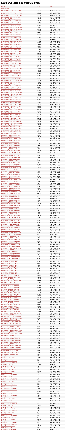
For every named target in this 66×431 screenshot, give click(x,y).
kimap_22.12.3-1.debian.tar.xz (9, 415)
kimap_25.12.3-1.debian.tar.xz (9, 367)
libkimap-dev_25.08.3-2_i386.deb (10, 195)
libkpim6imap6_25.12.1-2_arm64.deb (11, 48)
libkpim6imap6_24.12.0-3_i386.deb (10, 126)
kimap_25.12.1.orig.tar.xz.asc (9, 369)
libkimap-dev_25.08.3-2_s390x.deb (10, 188)
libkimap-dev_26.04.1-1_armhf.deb (10, 143)
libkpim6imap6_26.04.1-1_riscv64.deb (11, 12)
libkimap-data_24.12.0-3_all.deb (9, 273)
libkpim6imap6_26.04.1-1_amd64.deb (11, 22)
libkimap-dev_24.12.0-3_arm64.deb (10, 256)
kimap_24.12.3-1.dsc (6, 393)
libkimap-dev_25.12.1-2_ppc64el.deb (11, 166)
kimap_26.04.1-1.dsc (6, 359)
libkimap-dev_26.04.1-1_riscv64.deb (10, 137)
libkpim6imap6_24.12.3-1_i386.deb (10, 95)
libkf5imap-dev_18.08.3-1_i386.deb (10, 343)
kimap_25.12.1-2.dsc (6, 373)
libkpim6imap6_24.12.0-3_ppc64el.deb (11, 123)
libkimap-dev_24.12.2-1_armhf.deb (10, 237)
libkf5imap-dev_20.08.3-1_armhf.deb (11, 337)
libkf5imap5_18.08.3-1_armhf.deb (10, 308)
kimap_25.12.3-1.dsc (6, 366)
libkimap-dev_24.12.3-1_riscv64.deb (10, 215)
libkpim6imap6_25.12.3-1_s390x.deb (11, 24)
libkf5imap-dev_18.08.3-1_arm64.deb (11, 347)
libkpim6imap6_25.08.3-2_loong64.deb (11, 68)
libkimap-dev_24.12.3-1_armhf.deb (10, 222)
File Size (39, 6)
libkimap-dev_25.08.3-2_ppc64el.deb (11, 191)
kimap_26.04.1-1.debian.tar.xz (9, 361)
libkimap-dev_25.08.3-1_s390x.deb (10, 202)
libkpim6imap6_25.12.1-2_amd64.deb (11, 49)
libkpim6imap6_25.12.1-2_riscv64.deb (11, 39)
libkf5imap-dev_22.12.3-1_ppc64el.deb (11, 314)
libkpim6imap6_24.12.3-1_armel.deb (10, 99)
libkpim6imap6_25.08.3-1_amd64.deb (11, 87)
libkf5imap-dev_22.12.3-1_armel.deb (11, 323)
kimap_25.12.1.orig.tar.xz (8, 371)
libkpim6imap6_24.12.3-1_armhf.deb (11, 97)
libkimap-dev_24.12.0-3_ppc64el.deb (11, 248)
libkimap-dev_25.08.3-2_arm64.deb (10, 198)
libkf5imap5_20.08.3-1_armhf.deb (10, 299)
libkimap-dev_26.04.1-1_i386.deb (10, 142)
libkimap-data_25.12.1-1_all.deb (9, 265)
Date (51, 6)
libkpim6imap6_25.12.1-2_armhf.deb (11, 46)
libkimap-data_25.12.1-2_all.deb (9, 263)
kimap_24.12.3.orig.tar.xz (8, 391)
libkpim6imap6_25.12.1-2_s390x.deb (11, 37)
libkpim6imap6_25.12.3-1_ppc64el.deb (11, 27)
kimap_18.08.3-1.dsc (6, 427)
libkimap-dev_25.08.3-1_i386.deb (10, 207)
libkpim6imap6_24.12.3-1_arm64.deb (11, 101)
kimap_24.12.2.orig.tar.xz (8, 398)
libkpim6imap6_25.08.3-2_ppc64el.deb (11, 66)
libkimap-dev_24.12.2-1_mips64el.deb (11, 234)
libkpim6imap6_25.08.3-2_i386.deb (10, 70)
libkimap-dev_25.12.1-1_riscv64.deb (10, 178)
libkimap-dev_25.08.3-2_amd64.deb (10, 200)
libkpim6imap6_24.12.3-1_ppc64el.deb (11, 92)
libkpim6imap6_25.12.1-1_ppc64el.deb (11, 54)
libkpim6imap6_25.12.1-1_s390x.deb (11, 51)
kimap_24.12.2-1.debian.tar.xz (9, 402)
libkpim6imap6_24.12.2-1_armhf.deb (11, 113)
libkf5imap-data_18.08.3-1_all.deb (10, 354)
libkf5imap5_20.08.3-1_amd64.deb (10, 304)
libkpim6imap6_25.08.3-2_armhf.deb (11, 72)
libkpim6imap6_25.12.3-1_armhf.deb (11, 32)
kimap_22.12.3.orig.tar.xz (8, 412)
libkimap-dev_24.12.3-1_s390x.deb (10, 214)
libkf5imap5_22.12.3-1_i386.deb (9, 282)
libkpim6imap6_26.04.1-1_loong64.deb (11, 15)
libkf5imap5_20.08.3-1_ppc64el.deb (10, 292)
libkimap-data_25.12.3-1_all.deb (9, 261)
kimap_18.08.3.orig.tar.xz (8, 426)
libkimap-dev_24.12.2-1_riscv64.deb (10, 231)
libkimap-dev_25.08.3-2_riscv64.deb (10, 190)
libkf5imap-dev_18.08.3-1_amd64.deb (11, 349)
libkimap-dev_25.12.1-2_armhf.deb (10, 171)
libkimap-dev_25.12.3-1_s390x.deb (10, 149)
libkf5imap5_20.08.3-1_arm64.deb (10, 302)
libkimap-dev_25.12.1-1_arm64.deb (10, 184)
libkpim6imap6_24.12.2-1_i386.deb (10, 111)
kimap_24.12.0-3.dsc (6, 407)
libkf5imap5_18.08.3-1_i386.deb (9, 306)
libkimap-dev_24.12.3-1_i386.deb (10, 220)
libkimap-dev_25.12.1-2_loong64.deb (11, 167)
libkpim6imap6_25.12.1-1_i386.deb (10, 56)
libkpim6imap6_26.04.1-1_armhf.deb (11, 19)
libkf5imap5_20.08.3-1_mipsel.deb (10, 294)
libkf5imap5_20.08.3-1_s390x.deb (10, 291)
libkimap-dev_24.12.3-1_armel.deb (10, 224)
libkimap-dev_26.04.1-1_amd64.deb (10, 147)
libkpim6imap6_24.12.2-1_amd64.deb (11, 118)
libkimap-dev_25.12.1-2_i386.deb (10, 169)
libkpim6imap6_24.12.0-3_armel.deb (10, 130)
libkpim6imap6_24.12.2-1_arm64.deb (11, 116)
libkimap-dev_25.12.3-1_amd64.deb (10, 160)
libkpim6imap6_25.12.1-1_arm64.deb (11, 60)
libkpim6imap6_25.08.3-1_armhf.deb (11, 84)
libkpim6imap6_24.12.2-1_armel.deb (10, 114)
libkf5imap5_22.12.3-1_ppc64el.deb (10, 277)
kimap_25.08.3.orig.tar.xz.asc (9, 379)
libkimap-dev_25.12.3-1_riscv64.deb (10, 150)
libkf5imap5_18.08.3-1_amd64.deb (10, 311)
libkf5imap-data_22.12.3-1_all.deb (10, 350)
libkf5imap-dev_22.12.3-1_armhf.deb (11, 321)
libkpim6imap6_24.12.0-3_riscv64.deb (11, 121)
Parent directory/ (5, 8)
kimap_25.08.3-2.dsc (6, 383)
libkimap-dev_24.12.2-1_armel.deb (10, 239)
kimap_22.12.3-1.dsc (6, 414)
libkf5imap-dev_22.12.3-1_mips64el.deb (11, 318)
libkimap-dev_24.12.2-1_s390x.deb (10, 229)
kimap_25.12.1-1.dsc (6, 376)
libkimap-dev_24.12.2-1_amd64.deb (10, 243)
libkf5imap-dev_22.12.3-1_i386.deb (10, 320)
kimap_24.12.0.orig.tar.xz (8, 405)
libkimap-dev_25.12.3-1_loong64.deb (11, 154)
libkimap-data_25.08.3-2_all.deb (9, 267)
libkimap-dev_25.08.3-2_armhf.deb (10, 196)
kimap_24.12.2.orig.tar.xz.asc (9, 397)
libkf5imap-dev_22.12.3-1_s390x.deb (11, 313)
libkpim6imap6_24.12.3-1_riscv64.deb (11, 90)
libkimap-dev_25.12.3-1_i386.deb (10, 155)
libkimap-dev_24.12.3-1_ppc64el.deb (11, 217)
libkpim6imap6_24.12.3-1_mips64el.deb (11, 94)
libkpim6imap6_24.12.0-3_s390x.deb (11, 119)
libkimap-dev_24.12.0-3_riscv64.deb (10, 246)
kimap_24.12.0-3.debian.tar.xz (9, 409)
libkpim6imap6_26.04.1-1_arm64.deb (11, 20)
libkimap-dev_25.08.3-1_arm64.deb (10, 210)
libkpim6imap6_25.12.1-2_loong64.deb (11, 42)
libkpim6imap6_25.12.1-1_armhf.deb (11, 58)
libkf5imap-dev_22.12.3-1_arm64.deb (11, 325)
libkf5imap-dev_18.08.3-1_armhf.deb (11, 345)
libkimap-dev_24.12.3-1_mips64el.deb (11, 219)
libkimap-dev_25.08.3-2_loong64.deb (11, 193)
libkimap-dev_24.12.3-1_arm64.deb (10, 225)
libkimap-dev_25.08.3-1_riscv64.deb (10, 203)
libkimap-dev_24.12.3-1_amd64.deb (10, 227)
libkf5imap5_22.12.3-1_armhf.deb (10, 284)
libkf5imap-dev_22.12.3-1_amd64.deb (11, 326)
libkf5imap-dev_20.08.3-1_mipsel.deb (11, 332)
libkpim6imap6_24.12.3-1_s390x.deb (11, 89)
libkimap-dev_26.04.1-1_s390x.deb (10, 135)
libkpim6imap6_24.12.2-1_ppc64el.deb (11, 108)
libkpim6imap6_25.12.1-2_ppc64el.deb (11, 41)
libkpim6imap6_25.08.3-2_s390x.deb (11, 63)
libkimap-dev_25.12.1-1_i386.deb (10, 181)
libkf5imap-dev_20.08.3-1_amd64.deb (11, 342)
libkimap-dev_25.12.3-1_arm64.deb (10, 159)
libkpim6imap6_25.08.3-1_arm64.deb (11, 85)
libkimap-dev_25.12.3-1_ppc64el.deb (11, 152)
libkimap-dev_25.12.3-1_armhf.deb (10, 157)
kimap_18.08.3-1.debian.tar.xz (9, 429)
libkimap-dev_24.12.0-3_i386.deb (10, 251)
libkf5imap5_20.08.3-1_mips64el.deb (11, 296)
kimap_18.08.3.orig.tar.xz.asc (9, 424)
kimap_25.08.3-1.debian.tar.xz (9, 388)
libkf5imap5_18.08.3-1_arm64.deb (10, 309)
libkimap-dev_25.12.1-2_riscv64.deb (10, 164)
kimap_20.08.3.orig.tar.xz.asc (9, 417)
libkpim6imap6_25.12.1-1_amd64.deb (11, 61)
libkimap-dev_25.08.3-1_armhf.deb (10, 208)
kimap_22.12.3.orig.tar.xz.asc (9, 410)
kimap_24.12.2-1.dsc (6, 400)
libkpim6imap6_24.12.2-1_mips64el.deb (11, 109)
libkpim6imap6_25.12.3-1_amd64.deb (11, 36)
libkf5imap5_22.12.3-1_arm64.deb (10, 287)
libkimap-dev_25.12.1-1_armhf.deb (10, 183)
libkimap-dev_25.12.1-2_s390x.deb (10, 162)
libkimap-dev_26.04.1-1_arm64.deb (10, 145)
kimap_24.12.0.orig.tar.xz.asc (9, 403)
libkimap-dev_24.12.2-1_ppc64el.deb (11, 232)
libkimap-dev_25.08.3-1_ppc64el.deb (11, 205)
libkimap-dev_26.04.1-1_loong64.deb (11, 140)
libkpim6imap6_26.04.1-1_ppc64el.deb (11, 13)
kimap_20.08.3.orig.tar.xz (8, 419)
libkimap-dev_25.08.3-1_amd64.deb (10, 212)
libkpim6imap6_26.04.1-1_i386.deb (10, 17)
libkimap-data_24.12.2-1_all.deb (9, 272)
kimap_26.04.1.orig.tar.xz (8, 357)
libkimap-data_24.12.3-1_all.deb (9, 270)
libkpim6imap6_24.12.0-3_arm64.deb (11, 131)
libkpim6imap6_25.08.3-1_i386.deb (10, 82)
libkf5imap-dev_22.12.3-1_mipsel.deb (11, 316)
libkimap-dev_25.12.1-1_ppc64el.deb (11, 179)
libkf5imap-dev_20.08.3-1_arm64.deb (11, 340)
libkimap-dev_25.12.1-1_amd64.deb (10, 186)
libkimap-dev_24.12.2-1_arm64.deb (10, 241)
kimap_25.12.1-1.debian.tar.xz (9, 378)
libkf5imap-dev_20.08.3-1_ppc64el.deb (11, 330)
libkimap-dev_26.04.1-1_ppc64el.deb (11, 138)
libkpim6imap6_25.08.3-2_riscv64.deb (11, 65)
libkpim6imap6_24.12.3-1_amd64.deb (11, 102)
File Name (4, 6)
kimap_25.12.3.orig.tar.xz (8, 364)
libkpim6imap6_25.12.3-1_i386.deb (10, 30)
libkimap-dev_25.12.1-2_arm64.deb (10, 172)
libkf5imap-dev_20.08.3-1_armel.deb (11, 338)
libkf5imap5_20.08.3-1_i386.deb (9, 297)
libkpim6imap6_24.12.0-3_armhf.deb (11, 128)
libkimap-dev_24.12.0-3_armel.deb (10, 255)
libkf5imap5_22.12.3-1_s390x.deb (10, 275)
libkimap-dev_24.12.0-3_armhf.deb (10, 253)
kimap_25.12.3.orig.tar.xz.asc (9, 362)
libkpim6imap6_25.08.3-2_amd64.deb (11, 75)
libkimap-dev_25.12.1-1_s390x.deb (10, 176)
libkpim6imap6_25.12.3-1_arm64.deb (11, 34)
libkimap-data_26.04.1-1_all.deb (9, 260)
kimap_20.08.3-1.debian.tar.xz (9, 422)
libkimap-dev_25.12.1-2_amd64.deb (10, 174)
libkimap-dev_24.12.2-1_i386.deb (10, 236)
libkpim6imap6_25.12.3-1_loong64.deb (11, 29)
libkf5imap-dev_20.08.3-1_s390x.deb (11, 328)
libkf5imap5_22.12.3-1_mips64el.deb (11, 280)
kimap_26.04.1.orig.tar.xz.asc (9, 355)
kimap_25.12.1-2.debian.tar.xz (9, 374)
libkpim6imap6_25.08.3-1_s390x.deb (11, 77)
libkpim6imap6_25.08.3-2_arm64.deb (11, 73)
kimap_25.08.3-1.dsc (6, 386)
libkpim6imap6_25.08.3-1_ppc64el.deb (11, 80)
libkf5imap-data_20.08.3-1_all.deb (10, 352)
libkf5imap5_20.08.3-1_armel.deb (10, 301)
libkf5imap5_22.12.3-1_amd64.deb (10, 289)
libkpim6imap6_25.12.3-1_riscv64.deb (11, 25)
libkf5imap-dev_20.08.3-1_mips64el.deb (11, 333)
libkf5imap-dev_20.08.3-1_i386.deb (10, 335)
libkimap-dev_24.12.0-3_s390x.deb (10, 244)
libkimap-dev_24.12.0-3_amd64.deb (10, 258)
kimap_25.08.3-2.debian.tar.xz (9, 385)
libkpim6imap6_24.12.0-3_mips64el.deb (11, 125)
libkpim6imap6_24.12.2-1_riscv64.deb (11, 106)
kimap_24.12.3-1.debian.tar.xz (9, 395)
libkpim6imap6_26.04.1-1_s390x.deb (11, 10)
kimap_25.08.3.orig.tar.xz (8, 381)
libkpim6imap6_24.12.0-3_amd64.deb (11, 133)
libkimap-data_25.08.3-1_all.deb (9, 268)
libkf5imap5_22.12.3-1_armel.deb (10, 285)
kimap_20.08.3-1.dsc (6, 420)
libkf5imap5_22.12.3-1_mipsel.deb (10, 278)
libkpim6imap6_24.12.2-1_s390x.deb (11, 104)
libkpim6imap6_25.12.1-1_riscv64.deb (11, 53)
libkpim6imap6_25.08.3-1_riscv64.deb (11, 78)
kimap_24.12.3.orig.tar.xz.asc (9, 390)
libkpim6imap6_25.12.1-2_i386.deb (10, 44)
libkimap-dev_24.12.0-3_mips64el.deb (11, 249)
